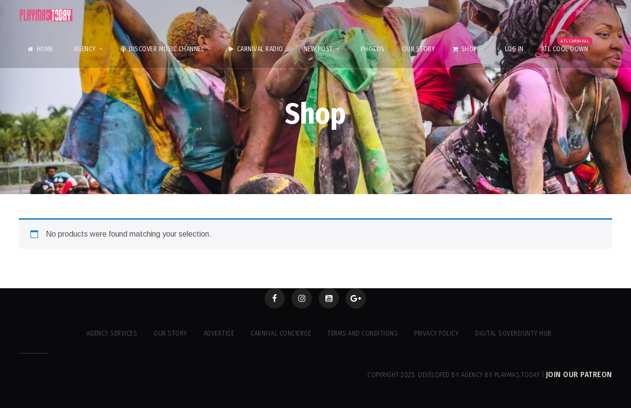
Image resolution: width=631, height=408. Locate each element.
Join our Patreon (579, 374)
